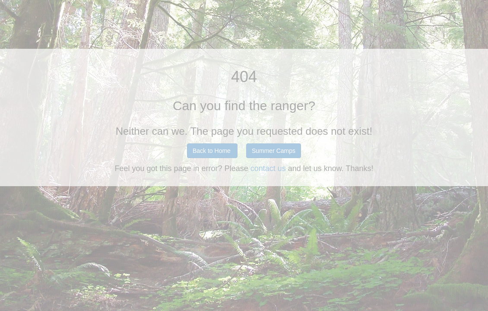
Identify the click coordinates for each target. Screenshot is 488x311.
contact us (269, 168)
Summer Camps (273, 150)
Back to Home (212, 150)
